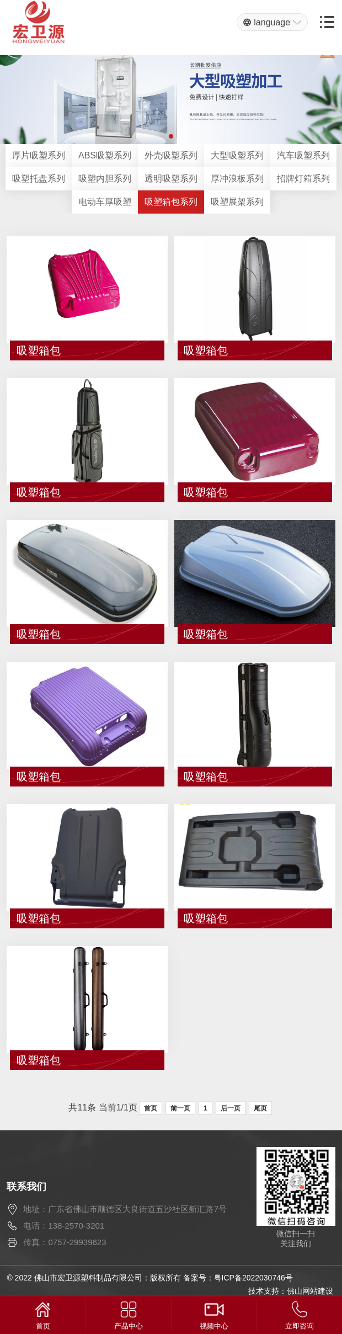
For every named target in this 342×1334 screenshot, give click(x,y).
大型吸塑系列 (237, 155)
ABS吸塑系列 (104, 155)
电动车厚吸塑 (104, 201)
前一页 (180, 1108)
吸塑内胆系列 (104, 178)
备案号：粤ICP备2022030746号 (238, 1277)
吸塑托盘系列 (38, 178)
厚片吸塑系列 (38, 155)
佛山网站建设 (310, 1291)
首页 (150, 1108)
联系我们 (26, 1186)
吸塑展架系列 (237, 201)
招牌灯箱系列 (303, 178)
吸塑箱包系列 (171, 201)
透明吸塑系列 (171, 178)
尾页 (260, 1108)
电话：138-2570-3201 (63, 1225)
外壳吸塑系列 (171, 155)
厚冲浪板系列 (237, 178)
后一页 (231, 1108)
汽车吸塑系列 (303, 155)
